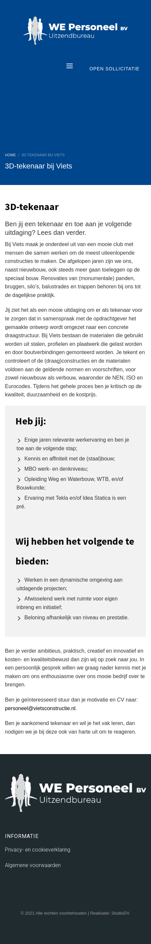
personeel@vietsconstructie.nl (40, 708)
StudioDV (120, 913)
